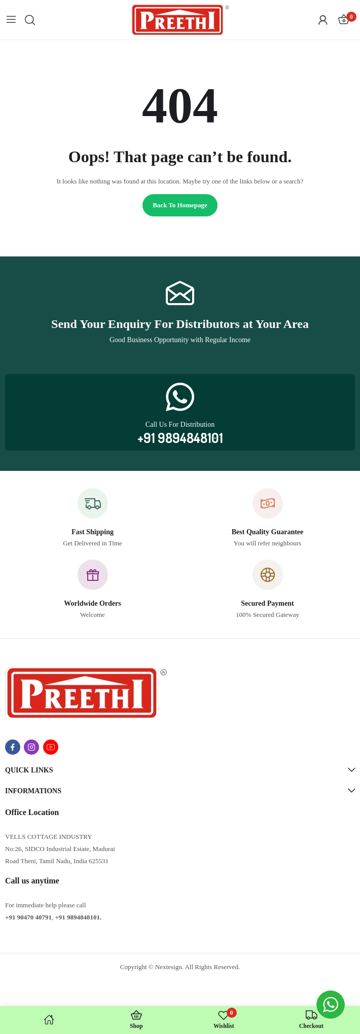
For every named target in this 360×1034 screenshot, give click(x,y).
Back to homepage (180, 205)
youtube (50, 747)
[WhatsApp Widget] (330, 1004)
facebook (12, 747)
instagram (31, 747)
